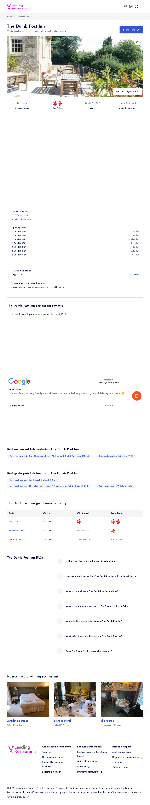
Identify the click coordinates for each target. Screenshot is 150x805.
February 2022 (16, 539)
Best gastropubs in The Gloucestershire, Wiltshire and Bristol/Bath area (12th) (49, 485)
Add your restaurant (122, 752)
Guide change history (87, 761)
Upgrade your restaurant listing (127, 757)
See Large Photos (127, 91)
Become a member (51, 771)
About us (46, 752)
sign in (20, 287)
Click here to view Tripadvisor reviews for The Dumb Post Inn (38, 314)
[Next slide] (143, 707)
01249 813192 (21, 215)
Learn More (131, 29)
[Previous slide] (7, 707)
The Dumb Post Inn (24, 16)
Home (9, 16)
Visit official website (23, 219)
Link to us (117, 762)
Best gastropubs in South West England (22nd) (33, 480)
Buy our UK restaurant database (52, 764)
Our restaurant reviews (53, 757)
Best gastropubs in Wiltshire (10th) (115, 485)
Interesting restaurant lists (89, 771)
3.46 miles (134, 274)
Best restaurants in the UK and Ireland (92, 754)
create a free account (35, 287)
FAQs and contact (121, 767)
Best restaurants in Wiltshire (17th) (116, 456)
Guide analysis (84, 766)
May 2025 (14, 521)
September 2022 (17, 530)
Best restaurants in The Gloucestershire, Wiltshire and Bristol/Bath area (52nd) (49, 456)
